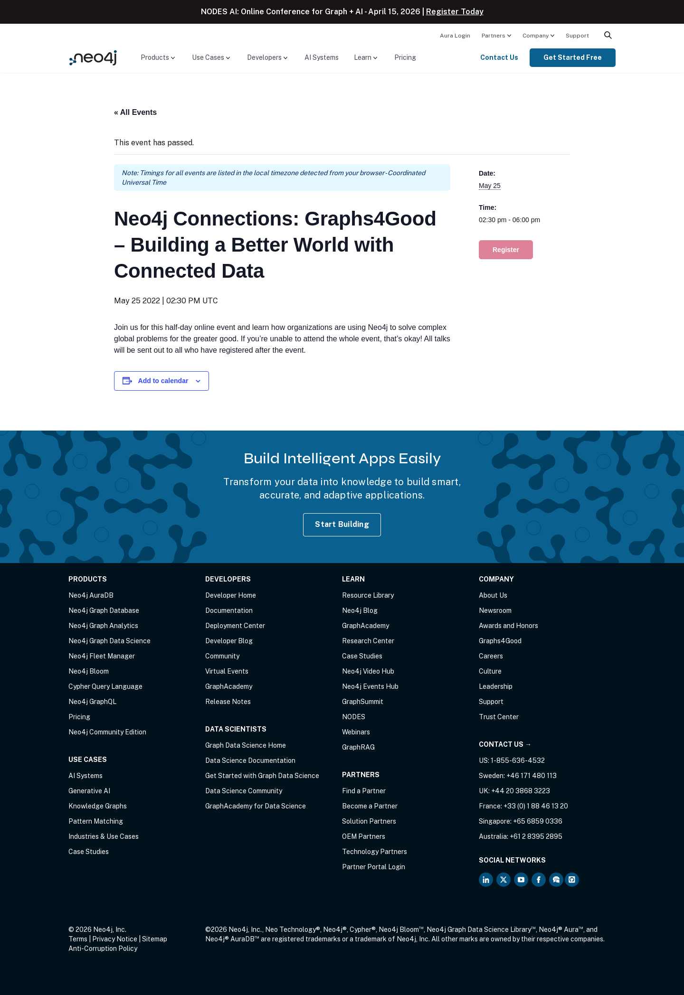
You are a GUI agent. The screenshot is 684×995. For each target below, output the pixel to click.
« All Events (135, 112)
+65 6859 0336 (537, 821)
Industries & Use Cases (103, 836)
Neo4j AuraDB (91, 595)
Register (506, 249)
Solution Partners (369, 821)
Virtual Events (226, 671)
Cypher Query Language (105, 686)
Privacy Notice (114, 939)
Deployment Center (235, 625)
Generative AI (89, 791)
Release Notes (228, 701)
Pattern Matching (95, 821)
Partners (493, 35)
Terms (77, 939)
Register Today (455, 11)
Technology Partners (374, 851)
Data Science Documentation (250, 760)
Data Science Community (243, 791)
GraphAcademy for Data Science (255, 806)
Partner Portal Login (373, 867)
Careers (491, 656)
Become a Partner (370, 806)
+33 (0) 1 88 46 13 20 (536, 806)
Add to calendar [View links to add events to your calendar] (163, 381)
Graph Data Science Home (245, 745)
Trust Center (499, 717)
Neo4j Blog (360, 610)
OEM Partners (363, 836)
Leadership (496, 686)
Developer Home (230, 595)
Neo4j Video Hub (368, 671)
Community (222, 656)
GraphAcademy (228, 686)
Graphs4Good (500, 641)
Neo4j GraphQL (92, 701)
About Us (493, 595)
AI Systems (321, 57)
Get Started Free (572, 57)
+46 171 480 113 (531, 775)
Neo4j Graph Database (103, 610)
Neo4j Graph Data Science (109, 641)
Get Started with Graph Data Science (262, 775)
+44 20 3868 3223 (520, 791)
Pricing (405, 57)
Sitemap (154, 939)
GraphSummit (362, 701)
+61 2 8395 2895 (536, 836)
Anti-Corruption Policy (102, 948)
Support (577, 35)
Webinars (356, 732)
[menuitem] (455, 35)
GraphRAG (358, 747)
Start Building (342, 524)
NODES (353, 717)
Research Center (368, 641)
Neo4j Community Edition (107, 732)
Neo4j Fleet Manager (101, 656)
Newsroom (495, 610)
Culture (490, 671)
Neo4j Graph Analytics (103, 625)
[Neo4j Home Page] (93, 57)
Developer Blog (229, 641)
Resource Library (368, 595)
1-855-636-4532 (518, 760)
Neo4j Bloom (88, 671)
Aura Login (455, 35)
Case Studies (88, 851)
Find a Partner (364, 791)
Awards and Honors (508, 625)
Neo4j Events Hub (370, 686)
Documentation (229, 610)
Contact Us (499, 57)
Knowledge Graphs (97, 806)
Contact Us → (505, 744)
